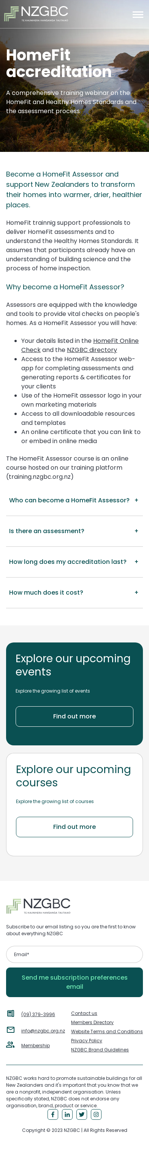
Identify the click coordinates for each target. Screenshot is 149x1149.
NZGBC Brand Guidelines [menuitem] (100, 1049)
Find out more (74, 716)
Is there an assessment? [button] (46, 531)
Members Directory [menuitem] (92, 1022)
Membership (35, 1045)
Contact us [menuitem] (84, 1013)
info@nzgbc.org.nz (43, 1030)
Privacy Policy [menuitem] (86, 1040)
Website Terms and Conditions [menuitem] (107, 1031)
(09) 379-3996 (38, 1014)
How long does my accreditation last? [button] (68, 561)
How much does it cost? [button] (46, 592)
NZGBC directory (92, 350)
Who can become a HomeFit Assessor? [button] (69, 500)
